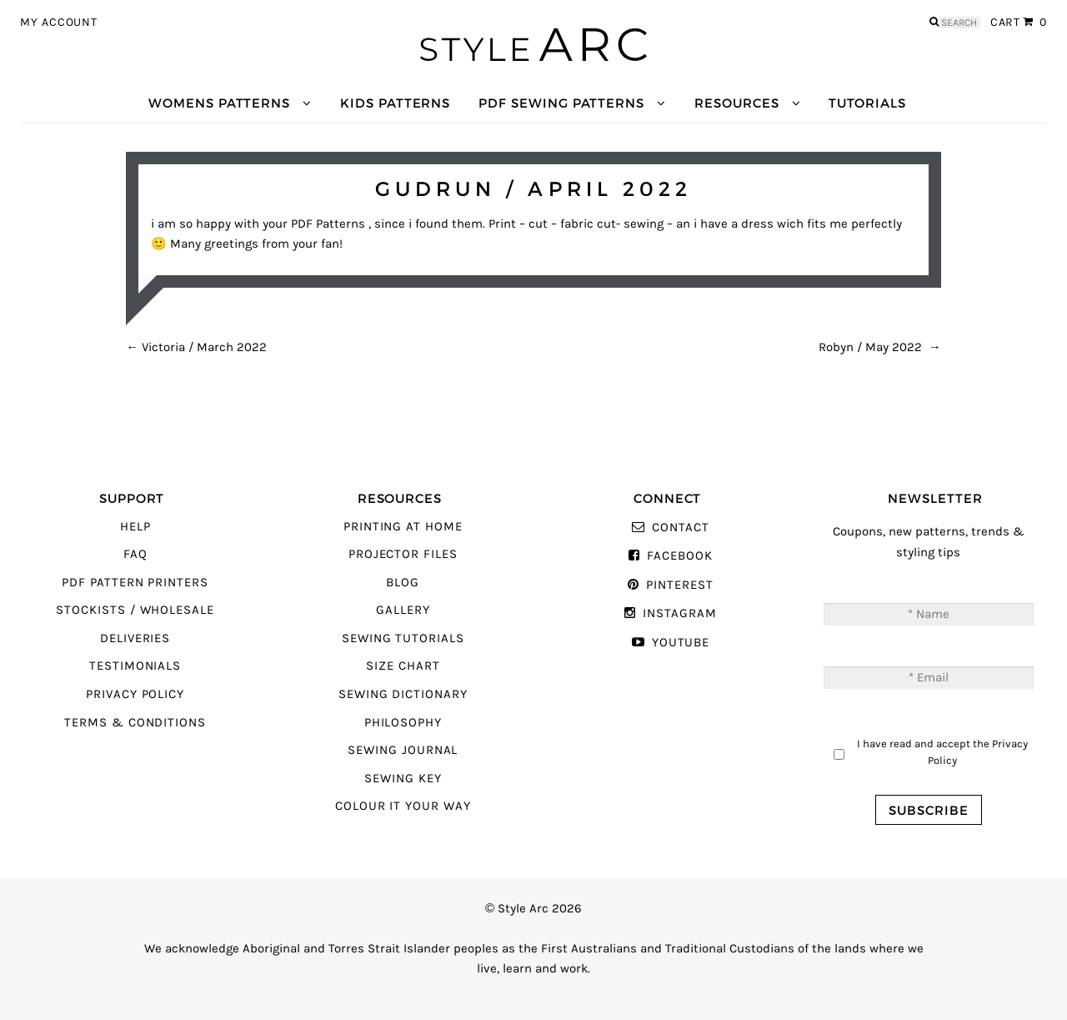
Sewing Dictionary (403, 694)
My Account (59, 22)
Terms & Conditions (135, 723)
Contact (680, 527)
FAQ (135, 554)
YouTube (681, 643)
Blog (402, 582)
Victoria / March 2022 (196, 347)
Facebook (680, 556)
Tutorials (867, 103)
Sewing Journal (403, 750)
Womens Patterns (219, 103)
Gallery (403, 610)
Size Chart (402, 666)
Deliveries (135, 638)
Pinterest (679, 585)
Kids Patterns (395, 103)
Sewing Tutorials (403, 638)
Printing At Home (403, 527)
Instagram (679, 613)
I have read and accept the (942, 751)
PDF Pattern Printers (135, 582)
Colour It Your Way (403, 806)
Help (135, 527)
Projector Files (403, 554)
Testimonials (135, 666)
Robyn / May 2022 (880, 347)
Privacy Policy (135, 694)
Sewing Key (402, 778)
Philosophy (403, 723)
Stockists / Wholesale (135, 610)
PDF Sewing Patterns (561, 103)
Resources (736, 103)
